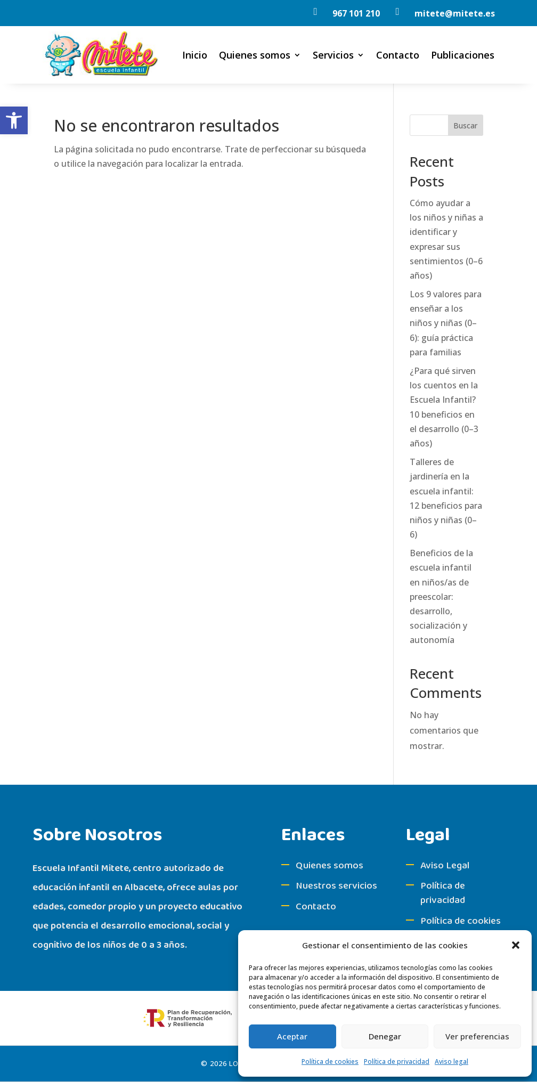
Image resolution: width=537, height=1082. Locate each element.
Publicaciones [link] (462, 54)
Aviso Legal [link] (444, 866)
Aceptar (292, 1036)
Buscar (465, 125)
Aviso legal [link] (451, 1061)
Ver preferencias (477, 1036)
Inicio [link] (194, 54)
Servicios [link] (333, 54)
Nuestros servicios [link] (336, 886)
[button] (515, 945)
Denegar (385, 1036)
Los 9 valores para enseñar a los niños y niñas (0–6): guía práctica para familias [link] (446, 323)
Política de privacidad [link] (396, 1061)
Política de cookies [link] (330, 1061)
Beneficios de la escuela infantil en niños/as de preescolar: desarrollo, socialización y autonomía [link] (441, 596)
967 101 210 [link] (356, 13)
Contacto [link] (397, 54)
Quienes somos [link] (254, 54)
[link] (14, 120)
